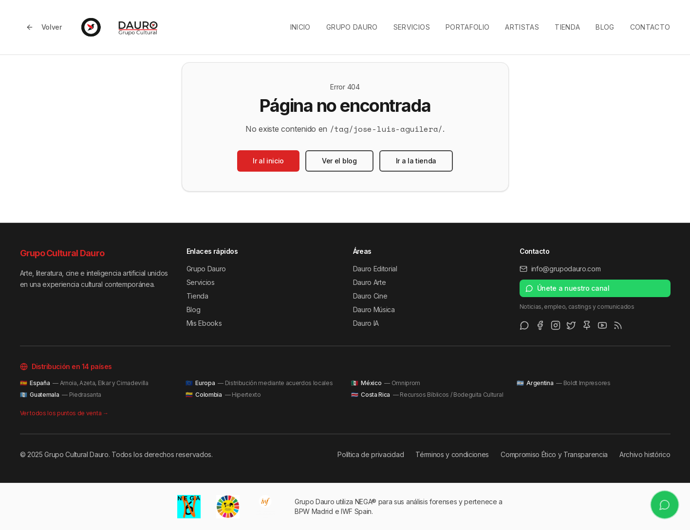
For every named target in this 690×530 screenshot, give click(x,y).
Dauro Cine (370, 296)
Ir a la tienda (416, 161)
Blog (605, 27)
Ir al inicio (268, 161)
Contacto (650, 27)
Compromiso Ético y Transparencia (554, 454)
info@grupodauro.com (560, 269)
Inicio (300, 27)
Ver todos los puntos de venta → (64, 413)
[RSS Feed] (618, 325)
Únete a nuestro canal (567, 288)
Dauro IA (366, 323)
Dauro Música (374, 309)
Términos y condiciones (452, 454)
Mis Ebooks (204, 323)
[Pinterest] (587, 325)
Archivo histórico (645, 454)
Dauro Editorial (375, 269)
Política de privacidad (370, 454)
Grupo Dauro (352, 27)
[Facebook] (540, 325)
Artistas (522, 27)
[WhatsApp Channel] (524, 325)
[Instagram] (555, 325)
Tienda (567, 27)
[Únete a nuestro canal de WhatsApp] (664, 504)
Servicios (411, 27)
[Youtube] (602, 325)
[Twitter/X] (571, 325)
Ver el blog (339, 161)
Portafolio (468, 27)
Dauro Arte (369, 282)
